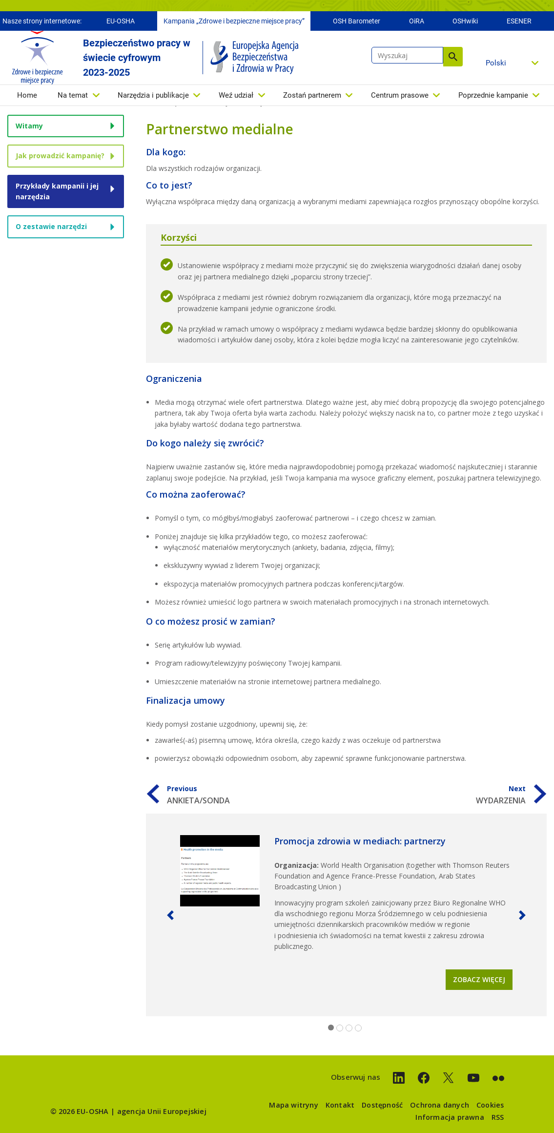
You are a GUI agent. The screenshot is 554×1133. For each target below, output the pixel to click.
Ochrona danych (439, 1105)
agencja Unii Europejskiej (161, 1111)
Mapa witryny (293, 1105)
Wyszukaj (453, 59)
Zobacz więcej (479, 979)
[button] (170, 915)
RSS (498, 1117)
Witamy (29, 125)
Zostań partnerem (312, 97)
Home (27, 97)
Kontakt (340, 1105)
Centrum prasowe (400, 97)
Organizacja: (296, 865)
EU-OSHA (120, 23)
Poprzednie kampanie (493, 97)
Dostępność (382, 1105)
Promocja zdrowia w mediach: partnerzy (360, 841)
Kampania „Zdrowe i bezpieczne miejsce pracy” (234, 23)
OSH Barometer (356, 23)
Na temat (73, 97)
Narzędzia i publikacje (153, 97)
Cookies (490, 1105)
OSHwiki (465, 23)
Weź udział (236, 97)
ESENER (519, 23)
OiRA (416, 23)
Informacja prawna (449, 1117)
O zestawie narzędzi (51, 226)
